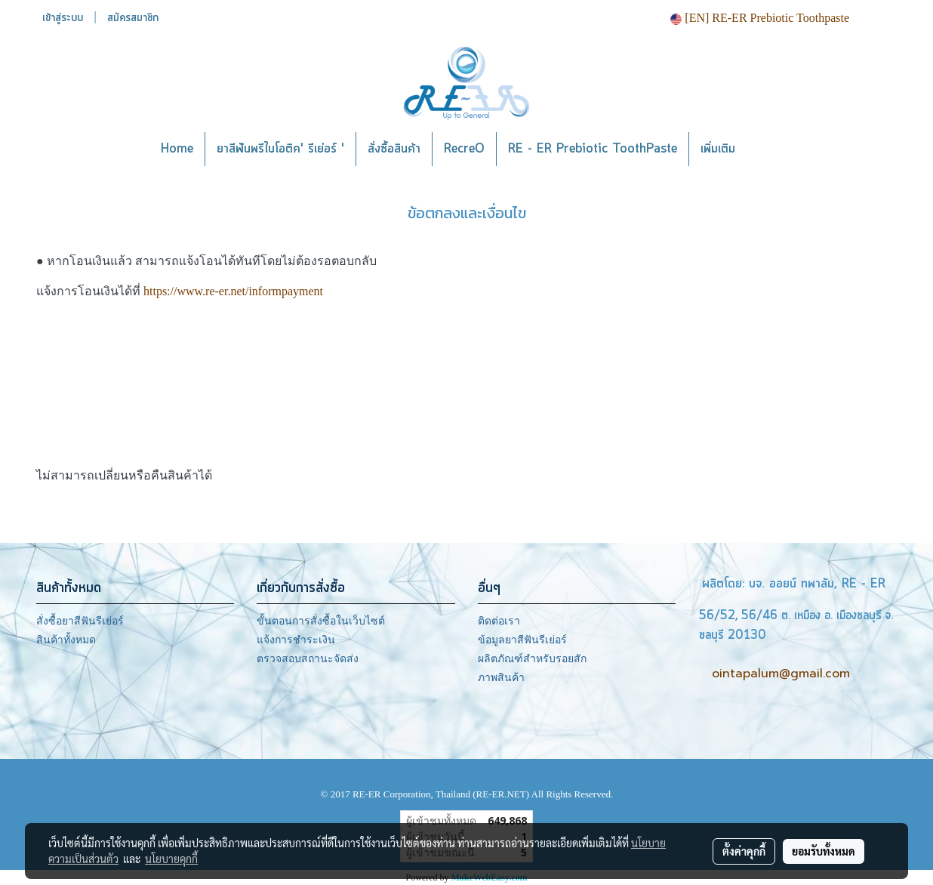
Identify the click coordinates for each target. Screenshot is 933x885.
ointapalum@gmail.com (781, 674)
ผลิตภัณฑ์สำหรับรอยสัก (532, 659)
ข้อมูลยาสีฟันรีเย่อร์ (522, 640)
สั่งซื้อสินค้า (394, 149)
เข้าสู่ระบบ (62, 18)
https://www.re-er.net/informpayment (233, 291)
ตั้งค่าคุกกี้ (743, 851)
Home (177, 149)
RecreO (464, 149)
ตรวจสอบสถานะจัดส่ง (308, 659)
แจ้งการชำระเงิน (296, 640)
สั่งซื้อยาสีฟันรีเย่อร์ (80, 621)
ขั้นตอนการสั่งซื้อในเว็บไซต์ (321, 621)
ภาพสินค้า (501, 677)
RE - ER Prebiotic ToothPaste (592, 149)
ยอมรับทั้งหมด (823, 851)
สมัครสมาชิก (133, 18)
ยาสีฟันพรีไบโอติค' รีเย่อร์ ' (280, 149)
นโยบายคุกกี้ (171, 858)
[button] (769, 149)
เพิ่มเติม (718, 149)
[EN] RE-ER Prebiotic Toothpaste (759, 17)
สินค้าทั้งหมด (66, 640)
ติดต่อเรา (499, 621)
